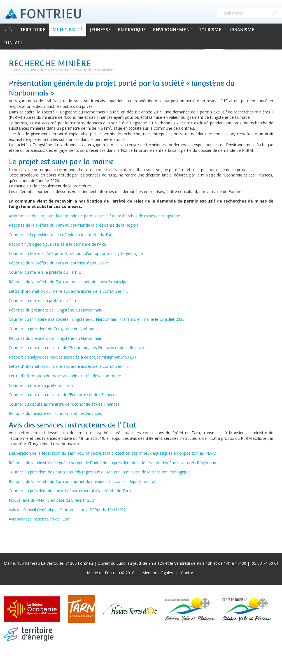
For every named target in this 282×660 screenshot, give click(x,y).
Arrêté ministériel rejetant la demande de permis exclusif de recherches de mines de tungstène (94, 216)
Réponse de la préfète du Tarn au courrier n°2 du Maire (59, 263)
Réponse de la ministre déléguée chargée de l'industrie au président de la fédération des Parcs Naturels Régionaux (112, 462)
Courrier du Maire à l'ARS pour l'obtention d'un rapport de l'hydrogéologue (76, 253)
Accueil (8, 30)
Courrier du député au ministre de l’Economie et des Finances (64, 404)
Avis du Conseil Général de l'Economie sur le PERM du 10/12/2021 (68, 509)
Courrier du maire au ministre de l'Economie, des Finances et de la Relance (76, 347)
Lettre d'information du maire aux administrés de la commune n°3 (69, 291)
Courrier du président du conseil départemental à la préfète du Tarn (70, 490)
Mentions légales (157, 572)
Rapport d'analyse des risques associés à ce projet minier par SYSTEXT (73, 357)
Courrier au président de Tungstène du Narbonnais (55, 328)
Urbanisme (242, 29)
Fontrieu (16, 69)
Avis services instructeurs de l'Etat (39, 519)
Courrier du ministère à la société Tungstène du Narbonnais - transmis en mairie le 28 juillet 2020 (97, 319)
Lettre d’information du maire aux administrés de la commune (65, 375)
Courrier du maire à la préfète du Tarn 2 (45, 272)
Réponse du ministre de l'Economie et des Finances (55, 413)
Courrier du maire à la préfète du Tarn (43, 300)
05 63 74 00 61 (265, 563)
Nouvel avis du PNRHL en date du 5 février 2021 (52, 500)
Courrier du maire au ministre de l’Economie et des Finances (63, 394)
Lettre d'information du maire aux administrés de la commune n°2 (69, 366)
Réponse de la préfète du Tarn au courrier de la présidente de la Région (73, 225)
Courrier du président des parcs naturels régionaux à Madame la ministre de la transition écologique (99, 472)
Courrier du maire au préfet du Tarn (41, 385)
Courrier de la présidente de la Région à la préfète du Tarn (61, 234)
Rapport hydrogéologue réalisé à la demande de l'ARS (57, 244)
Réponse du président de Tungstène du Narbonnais (55, 310)
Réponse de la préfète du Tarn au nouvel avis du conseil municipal (68, 281)
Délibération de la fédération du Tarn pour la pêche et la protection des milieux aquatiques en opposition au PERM (112, 453)
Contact (13, 42)
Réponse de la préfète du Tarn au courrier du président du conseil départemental (82, 481)
